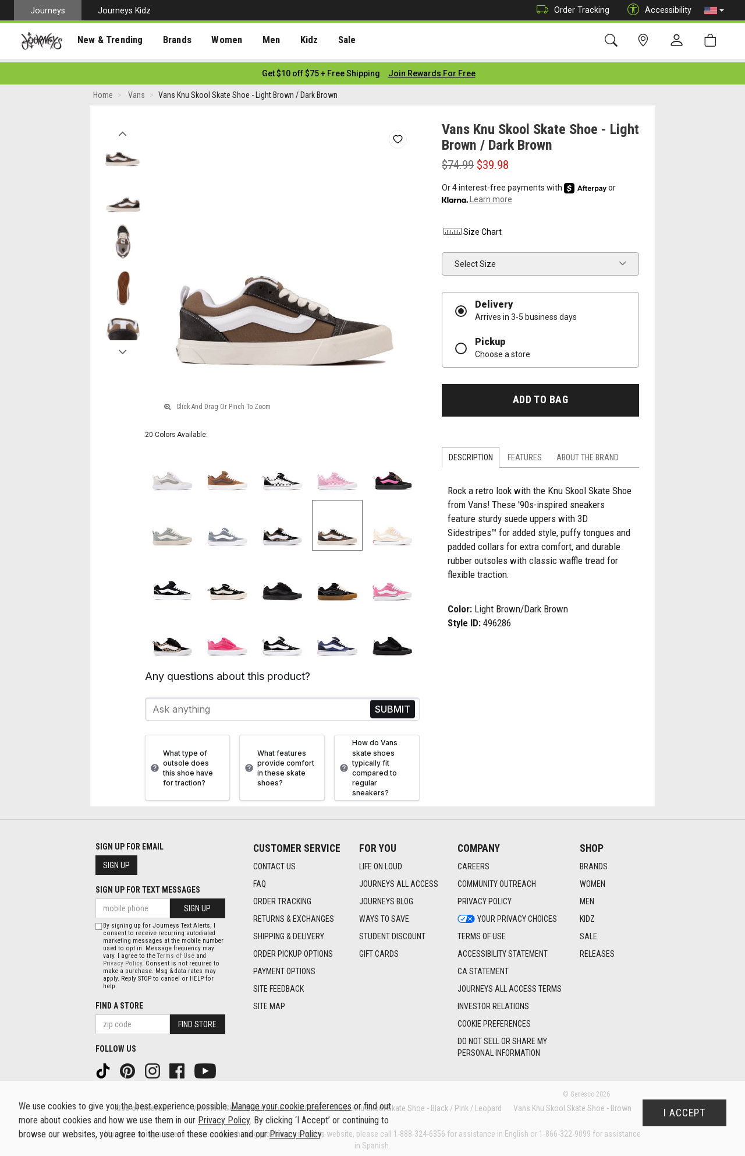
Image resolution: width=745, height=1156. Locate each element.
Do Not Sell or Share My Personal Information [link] (502, 1043)
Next (122, 345)
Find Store (197, 1020)
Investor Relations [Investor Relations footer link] (493, 1002)
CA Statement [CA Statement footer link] (483, 967)
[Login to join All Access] (321, 70)
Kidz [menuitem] (299, 41)
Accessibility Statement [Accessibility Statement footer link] (502, 950)
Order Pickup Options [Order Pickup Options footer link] (293, 950)
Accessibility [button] (656, 10)
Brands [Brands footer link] (594, 863)
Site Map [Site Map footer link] (269, 1002)
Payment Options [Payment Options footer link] (284, 967)
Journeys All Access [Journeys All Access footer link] (398, 880)
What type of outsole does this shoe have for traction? (180, 764)
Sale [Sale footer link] (588, 933)
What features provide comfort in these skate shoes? (278, 764)
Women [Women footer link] (592, 880)
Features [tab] (525, 454)
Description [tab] (471, 454)
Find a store (119, 1002)
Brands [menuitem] (171, 41)
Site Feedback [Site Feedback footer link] (278, 985)
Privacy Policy (122, 960)
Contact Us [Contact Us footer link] (274, 863)
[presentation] (107, 41)
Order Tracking (570, 10)
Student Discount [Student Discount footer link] (392, 933)
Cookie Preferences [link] (494, 1020)
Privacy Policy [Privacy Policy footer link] (484, 898)
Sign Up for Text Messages (147, 886)
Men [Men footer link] (587, 898)
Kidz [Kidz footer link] (587, 915)
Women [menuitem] (219, 41)
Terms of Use (175, 952)
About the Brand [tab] (587, 454)
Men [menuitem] (262, 41)
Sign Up (116, 861)
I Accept (684, 1113)
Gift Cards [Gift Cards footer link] (379, 950)
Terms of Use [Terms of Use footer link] (481, 933)
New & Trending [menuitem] (107, 41)
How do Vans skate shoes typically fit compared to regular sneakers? (367, 764)
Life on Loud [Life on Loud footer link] (380, 863)
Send (392, 706)
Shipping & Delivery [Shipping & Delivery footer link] (288, 933)
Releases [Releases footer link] (597, 950)
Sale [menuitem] (336, 41)
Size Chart (472, 228)
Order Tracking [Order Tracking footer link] (282, 898)
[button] (714, 10)
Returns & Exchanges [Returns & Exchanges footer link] (293, 915)
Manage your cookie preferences (291, 1106)
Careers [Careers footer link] (473, 863)
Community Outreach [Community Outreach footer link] (496, 880)
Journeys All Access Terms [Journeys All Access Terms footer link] (509, 985)
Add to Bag (540, 396)
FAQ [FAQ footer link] (259, 880)
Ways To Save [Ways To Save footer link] (384, 915)
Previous (122, 127)
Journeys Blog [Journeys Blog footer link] (386, 898)
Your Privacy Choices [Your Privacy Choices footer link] (507, 915)
